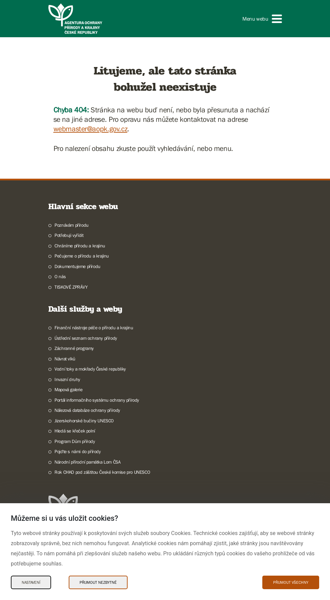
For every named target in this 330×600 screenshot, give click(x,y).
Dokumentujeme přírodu (77, 266)
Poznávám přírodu (71, 225)
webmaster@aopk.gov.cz (90, 129)
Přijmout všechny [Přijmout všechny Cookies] (290, 582)
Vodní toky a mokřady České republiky (90, 369)
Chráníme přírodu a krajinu (79, 245)
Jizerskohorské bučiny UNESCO (84, 420)
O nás (60, 276)
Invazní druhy (67, 379)
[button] (262, 19)
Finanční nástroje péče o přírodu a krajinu (93, 327)
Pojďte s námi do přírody (77, 451)
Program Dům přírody (74, 441)
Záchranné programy (74, 348)
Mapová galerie (68, 389)
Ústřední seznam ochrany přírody (85, 338)
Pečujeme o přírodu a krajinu (81, 256)
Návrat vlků (64, 358)
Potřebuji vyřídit (68, 235)
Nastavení (31, 582)
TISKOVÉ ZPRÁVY (70, 287)
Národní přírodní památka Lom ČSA (87, 462)
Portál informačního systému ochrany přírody (96, 400)
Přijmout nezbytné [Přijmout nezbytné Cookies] (98, 582)
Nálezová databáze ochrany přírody (87, 410)
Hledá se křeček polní (74, 431)
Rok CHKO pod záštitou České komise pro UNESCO (102, 472)
